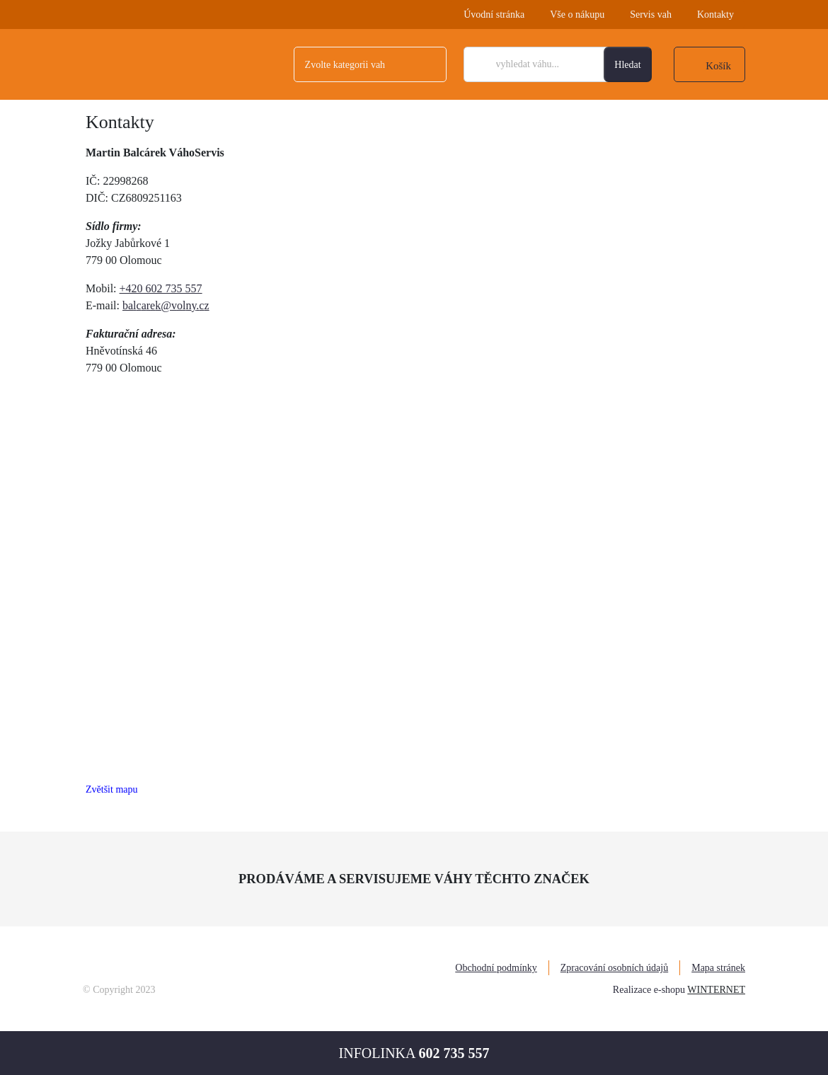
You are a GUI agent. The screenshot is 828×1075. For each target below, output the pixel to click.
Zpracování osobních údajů (614, 967)
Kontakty (715, 14)
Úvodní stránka (494, 14)
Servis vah (651, 14)
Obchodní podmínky (496, 967)
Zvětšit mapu (112, 789)
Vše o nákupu (577, 14)
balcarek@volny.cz (165, 305)
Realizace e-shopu (649, 989)
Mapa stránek (718, 967)
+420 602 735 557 (161, 288)
